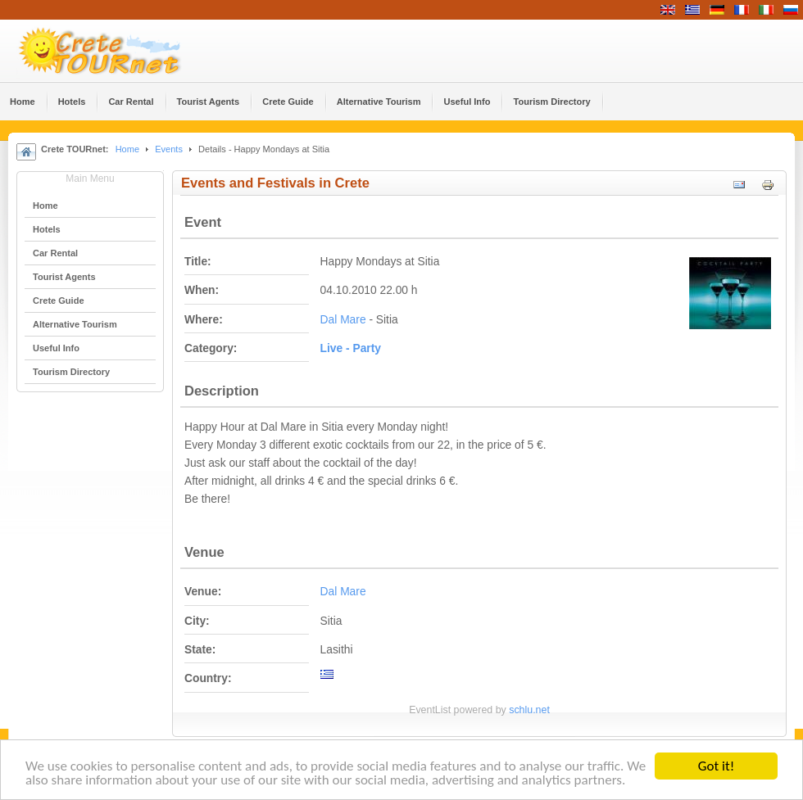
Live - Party (350, 348)
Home (127, 149)
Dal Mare (343, 320)
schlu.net (529, 710)
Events (169, 149)
